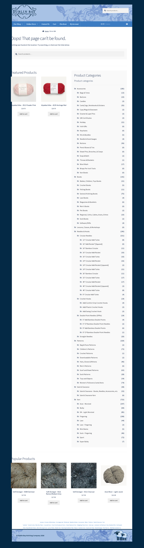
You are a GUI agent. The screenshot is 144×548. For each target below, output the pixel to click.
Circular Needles (86, 236)
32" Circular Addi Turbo (91, 278)
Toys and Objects (86, 378)
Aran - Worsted (85, 404)
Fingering (83, 416)
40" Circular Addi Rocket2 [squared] (96, 286)
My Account (74, 24)
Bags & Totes (85, 93)
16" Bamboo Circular (90, 248)
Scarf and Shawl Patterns (89, 370)
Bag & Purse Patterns (88, 345)
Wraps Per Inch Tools (88, 168)
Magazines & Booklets (88, 202)
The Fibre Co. (106, 528)
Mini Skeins (84, 429)
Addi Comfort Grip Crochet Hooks (95, 303)
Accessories (81, 89)
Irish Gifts (83, 126)
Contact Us (45, 24)
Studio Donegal (98, 528)
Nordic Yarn (58, 528)
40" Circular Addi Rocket (91, 282)
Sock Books (84, 219)
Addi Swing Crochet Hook (92, 311)
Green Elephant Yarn (71, 525)
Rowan (76, 528)
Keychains (83, 131)
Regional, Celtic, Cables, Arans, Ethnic (94, 215)
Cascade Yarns (47, 525)
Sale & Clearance (83, 387)
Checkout (63, 24)
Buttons (83, 97)
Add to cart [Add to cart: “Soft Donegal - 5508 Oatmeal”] (24, 500)
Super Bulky (84, 441)
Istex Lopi (91, 525)
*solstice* (25, 525)
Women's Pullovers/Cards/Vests (92, 383)
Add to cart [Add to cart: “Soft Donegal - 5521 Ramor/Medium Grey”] (53, 503)
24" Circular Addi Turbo (91, 269)
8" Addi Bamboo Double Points (94, 328)
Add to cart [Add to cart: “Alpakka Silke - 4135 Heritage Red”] (54, 114)
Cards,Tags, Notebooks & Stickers (92, 105)
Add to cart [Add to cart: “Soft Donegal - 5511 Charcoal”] (84, 500)
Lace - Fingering (86, 425)
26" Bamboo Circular (90, 273)
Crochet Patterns (86, 353)
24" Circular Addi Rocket (91, 261)
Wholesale (66, 522)
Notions (83, 143)
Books (79, 177)
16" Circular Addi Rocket (91, 252)
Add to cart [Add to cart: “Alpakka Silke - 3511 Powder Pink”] (23, 114)
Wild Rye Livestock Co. (115, 528)
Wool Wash (84, 164)
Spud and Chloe (90, 528)
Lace (81, 420)
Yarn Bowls (84, 173)
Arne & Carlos (31, 525)
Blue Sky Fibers (39, 525)
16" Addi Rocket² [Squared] (92, 244)
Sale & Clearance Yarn (88, 395)
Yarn (78, 399)
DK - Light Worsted (87, 412)
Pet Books (84, 210)
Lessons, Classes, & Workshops (88, 227)
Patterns (80, 341)
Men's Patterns (85, 366)
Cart (54, 24)
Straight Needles (86, 336)
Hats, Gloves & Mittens (88, 362)
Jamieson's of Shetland (100, 525)
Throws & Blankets (87, 160)
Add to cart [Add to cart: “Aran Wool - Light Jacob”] (114, 500)
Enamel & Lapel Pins (87, 114)
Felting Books (85, 189)
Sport (82, 437)
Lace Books (84, 198)
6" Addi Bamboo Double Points (94, 320)
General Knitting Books (89, 194)
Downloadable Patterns (89, 357)
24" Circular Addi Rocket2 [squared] (96, 265)
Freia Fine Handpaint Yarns (58, 525)
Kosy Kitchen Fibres (31, 528)
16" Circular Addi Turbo (91, 257)
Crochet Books (85, 185)
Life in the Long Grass (42, 528)
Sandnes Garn (82, 528)
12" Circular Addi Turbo (91, 240)
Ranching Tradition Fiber (67, 528)
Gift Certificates (86, 118)
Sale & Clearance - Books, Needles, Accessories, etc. (99, 391)
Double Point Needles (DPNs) (91, 315)
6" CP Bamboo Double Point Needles (96, 324)
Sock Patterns (85, 374)
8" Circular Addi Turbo (91, 294)
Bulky (82, 408)
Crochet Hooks (85, 299)
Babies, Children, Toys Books (90, 181)
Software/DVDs (85, 223)
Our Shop (17, 24)
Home (47, 31)
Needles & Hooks (83, 231)
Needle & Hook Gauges (88, 139)
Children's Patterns (87, 349)
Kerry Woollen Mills (111, 525)
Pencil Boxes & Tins (87, 147)
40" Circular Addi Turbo (91, 290)
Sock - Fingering (86, 433)
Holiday (83, 122)
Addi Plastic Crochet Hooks (93, 307)
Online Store (31, 24)
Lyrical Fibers (51, 528)
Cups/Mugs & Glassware (88, 110)
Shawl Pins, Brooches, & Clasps (91, 152)
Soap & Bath (84, 156)
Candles (83, 101)
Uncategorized (59, 522)
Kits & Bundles (85, 135)
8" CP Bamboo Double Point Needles (96, 332)
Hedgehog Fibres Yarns (82, 525)
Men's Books (84, 206)
